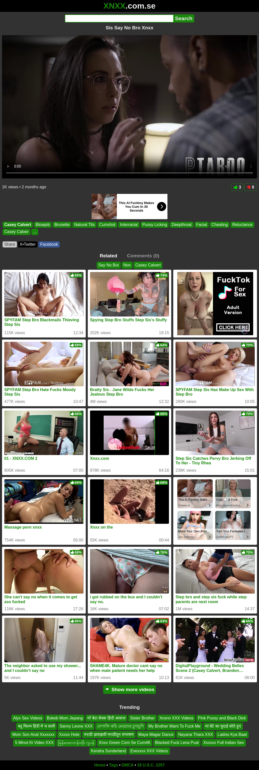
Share (9, 244)
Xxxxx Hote (69, 734)
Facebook (49, 244)
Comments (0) (143, 255)
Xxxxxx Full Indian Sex (223, 743)
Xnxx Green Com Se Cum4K (125, 743)
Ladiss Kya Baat (232, 734)
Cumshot (107, 224)
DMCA (127, 765)
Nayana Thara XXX (195, 734)
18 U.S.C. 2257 (151, 765)
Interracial (129, 224)
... (34, 232)
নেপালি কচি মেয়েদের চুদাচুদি (120, 726)
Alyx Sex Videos (27, 718)
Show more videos (130, 689)
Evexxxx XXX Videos (149, 751)
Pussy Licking (154, 224)
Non (127, 265)
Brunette (62, 224)
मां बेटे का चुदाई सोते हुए (223, 726)
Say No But (108, 265)
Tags (113, 765)
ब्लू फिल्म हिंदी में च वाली (36, 726)
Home (99, 765)
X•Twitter (28, 244)
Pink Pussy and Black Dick (222, 718)
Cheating (219, 224)
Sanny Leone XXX (76, 726)
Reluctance (242, 224)
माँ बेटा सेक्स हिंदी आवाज (106, 718)
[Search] (119, 18)
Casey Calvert (17, 224)
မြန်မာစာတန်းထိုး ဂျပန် (76, 743)
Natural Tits (84, 224)
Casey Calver (16, 232)
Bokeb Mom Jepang (65, 718)
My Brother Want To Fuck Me (174, 726)
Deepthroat (181, 224)
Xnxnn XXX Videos (176, 718)
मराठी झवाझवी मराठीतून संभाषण (109, 734)
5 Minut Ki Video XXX (34, 743)
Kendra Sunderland (108, 751)
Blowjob (43, 224)
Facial (201, 224)
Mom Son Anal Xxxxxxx (33, 734)
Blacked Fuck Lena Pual (177, 743)
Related (108, 255)
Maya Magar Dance (156, 734)
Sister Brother (142, 718)
